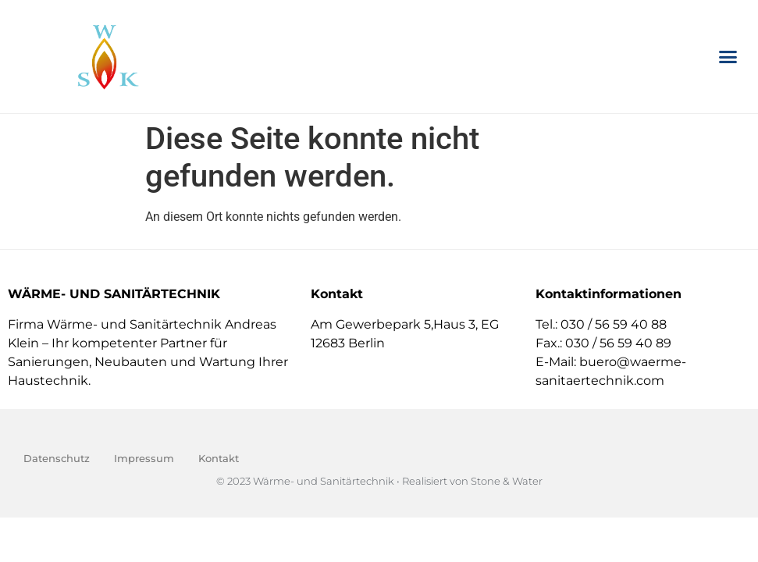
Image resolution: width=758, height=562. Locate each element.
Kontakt (218, 458)
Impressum (144, 458)
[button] (728, 57)
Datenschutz (56, 458)
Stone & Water (507, 481)
